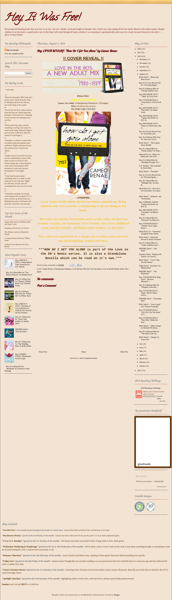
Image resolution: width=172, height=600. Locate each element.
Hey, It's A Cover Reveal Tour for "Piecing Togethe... (150, 176)
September (143, 70)
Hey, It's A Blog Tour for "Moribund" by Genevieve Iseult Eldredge (17, 369)
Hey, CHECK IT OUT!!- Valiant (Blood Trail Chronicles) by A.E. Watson (23, 263)
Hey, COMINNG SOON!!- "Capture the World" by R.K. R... (149, 204)
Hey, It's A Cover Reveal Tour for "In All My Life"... (150, 133)
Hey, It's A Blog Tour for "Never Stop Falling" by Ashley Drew (23, 320)
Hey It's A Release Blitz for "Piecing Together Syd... (149, 90)
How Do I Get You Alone (92, 269)
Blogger (117, 595)
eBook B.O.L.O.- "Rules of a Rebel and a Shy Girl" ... (149, 155)
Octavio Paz (159, 481)
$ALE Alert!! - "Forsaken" (148, 171)
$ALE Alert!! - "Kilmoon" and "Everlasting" (150, 198)
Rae (144, 392)
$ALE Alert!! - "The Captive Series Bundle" (149, 144)
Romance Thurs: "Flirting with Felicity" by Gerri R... (150, 255)
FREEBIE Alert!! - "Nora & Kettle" (22, 330)
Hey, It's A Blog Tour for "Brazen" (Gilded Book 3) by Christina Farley (23, 282)
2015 (139, 370)
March (142, 359)
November (143, 63)
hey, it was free (12, 50)
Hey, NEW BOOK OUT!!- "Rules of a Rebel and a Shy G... (150, 126)
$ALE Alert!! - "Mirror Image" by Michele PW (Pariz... (150, 327)
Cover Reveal (77, 269)
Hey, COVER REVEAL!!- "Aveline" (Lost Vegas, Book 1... (148, 226)
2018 (139, 49)
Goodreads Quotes (161, 486)
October (142, 67)
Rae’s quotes (141, 476)
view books (162, 401)
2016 (139, 56)
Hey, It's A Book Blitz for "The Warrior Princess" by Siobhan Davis (19, 274)
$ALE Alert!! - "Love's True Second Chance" (149, 261)
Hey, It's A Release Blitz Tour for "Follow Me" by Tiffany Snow (23, 294)
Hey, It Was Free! (42, 18)
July (141, 344)
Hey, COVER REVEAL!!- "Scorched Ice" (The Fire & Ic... (150, 102)
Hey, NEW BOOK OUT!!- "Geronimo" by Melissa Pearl (148, 212)
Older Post (124, 352)
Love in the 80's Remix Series (113, 269)
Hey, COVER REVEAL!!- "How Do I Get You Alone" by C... (150, 312)
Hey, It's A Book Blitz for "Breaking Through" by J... (149, 161)
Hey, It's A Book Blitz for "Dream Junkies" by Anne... (150, 150)
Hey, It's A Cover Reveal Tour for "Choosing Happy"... (150, 84)
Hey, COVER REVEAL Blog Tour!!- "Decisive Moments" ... (149, 279)
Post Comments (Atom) (88, 358)
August (142, 74)
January (142, 366)
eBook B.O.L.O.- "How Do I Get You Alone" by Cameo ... (149, 191)
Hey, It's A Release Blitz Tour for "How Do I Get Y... (149, 138)
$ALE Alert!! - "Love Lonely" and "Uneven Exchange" (150, 305)
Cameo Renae (48, 269)
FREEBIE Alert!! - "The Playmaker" (148, 273)
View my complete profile (14, 54)
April (141, 355)
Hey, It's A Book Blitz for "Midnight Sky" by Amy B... (149, 183)
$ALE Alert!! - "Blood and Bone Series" (148, 78)
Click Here (91, 109)
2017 (139, 53)
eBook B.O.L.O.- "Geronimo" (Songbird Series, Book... (150, 233)
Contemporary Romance (62, 269)
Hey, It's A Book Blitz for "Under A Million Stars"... (149, 244)
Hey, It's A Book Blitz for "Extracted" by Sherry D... (149, 219)
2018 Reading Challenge (150, 388)
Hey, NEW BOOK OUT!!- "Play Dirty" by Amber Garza (148, 110)
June (141, 348)
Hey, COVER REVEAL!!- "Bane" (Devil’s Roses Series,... (148, 293)
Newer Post (43, 352)
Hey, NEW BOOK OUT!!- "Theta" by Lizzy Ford (148, 95)
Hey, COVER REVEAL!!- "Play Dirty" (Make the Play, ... (148, 320)
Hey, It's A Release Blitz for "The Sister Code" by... (149, 333)
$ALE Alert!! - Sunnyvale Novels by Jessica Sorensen (150, 238)
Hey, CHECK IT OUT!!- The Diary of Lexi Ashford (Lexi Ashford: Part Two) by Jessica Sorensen (23, 308)
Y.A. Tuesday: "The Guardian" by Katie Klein (150, 167)
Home (84, 352)
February (142, 362)
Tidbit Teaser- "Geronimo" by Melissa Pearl (150, 267)
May (141, 351)
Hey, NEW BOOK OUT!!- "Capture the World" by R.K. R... (148, 118)
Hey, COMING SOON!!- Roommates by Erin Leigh (23, 356)
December (143, 59)
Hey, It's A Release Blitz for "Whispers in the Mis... (149, 286)
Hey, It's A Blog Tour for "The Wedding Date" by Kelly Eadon (23, 344)
